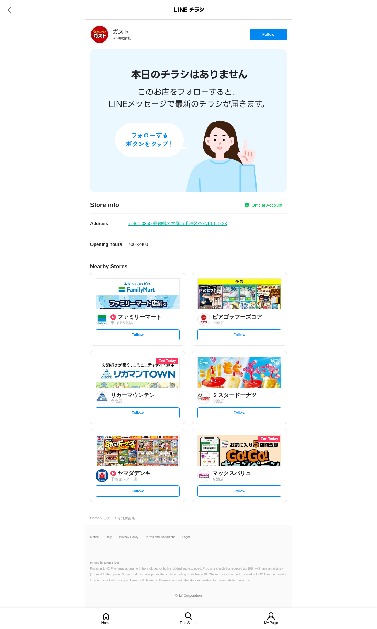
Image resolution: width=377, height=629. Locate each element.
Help (109, 537)
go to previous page (11, 9)
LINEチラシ (189, 9)
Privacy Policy (128, 537)
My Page (271, 623)
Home (106, 623)
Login (186, 537)
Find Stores (188, 623)
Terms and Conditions (160, 537)
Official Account (267, 205)
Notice (94, 537)
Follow (268, 36)
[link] (99, 34)
